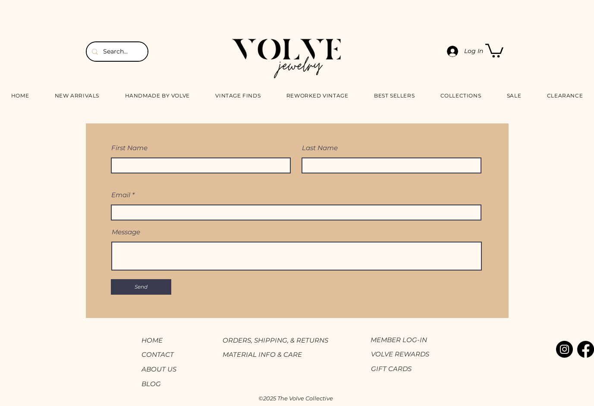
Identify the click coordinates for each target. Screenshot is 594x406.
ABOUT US (158, 369)
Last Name (320, 148)
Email (120, 195)
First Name (129, 148)
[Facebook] (585, 349)
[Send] (141, 287)
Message (126, 232)
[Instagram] (564, 349)
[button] (494, 49)
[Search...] (116, 51)
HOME (152, 340)
